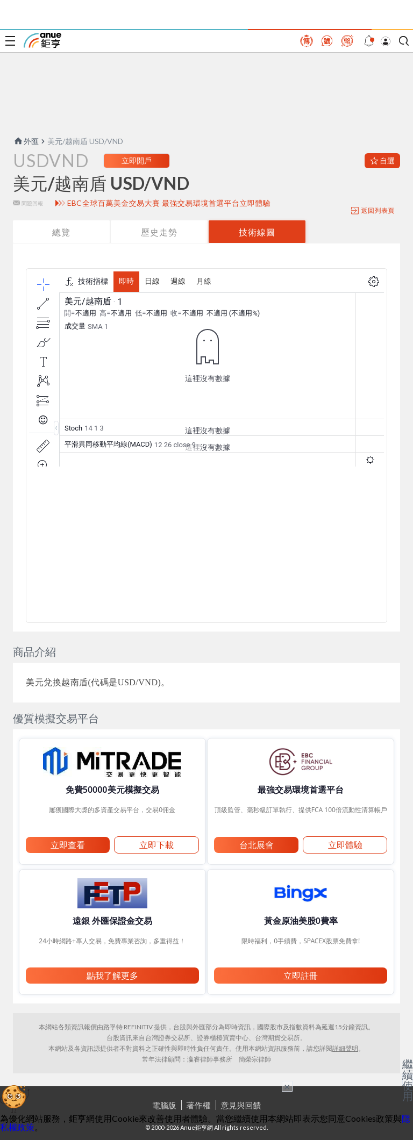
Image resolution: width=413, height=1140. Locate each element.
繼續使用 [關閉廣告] (407, 1079)
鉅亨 (42, 40)
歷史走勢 (159, 232)
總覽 (61, 232)
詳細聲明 (345, 1048)
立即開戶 (137, 160)
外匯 (26, 141)
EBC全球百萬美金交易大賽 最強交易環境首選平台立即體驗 (169, 203)
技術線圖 (257, 232)
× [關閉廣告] (287, 1086)
